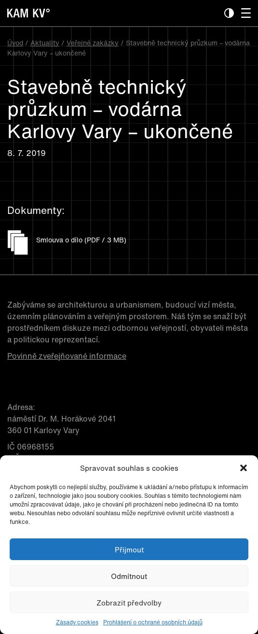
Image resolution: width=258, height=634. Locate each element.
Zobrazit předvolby (129, 602)
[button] (243, 468)
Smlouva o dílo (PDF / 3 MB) (81, 240)
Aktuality (44, 43)
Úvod (15, 43)
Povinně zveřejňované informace (66, 356)
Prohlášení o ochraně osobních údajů (153, 622)
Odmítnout (129, 576)
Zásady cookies (77, 622)
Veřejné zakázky (93, 43)
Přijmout (129, 549)
